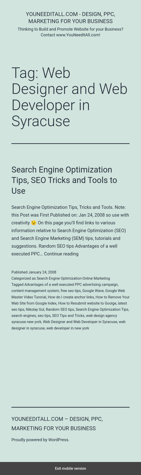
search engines (23, 315)
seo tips (44, 315)
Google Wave (93, 291)
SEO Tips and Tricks (68, 315)
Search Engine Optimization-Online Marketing (73, 278)
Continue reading (61, 254)
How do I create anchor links (71, 297)
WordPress (58, 439)
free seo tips (71, 291)
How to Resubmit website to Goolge (87, 303)
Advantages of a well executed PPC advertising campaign (71, 284)
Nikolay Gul (35, 309)
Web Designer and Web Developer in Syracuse (80, 322)
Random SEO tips (60, 309)
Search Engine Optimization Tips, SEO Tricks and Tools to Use (64, 180)
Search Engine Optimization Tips (102, 309)
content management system (35, 291)
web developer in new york (67, 328)
